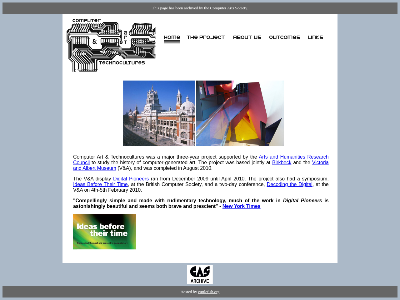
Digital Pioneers (131, 178)
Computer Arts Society (228, 8)
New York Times (241, 206)
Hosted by (189, 291)
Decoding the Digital (289, 184)
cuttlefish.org (209, 291)
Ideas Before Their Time (100, 184)
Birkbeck (281, 162)
